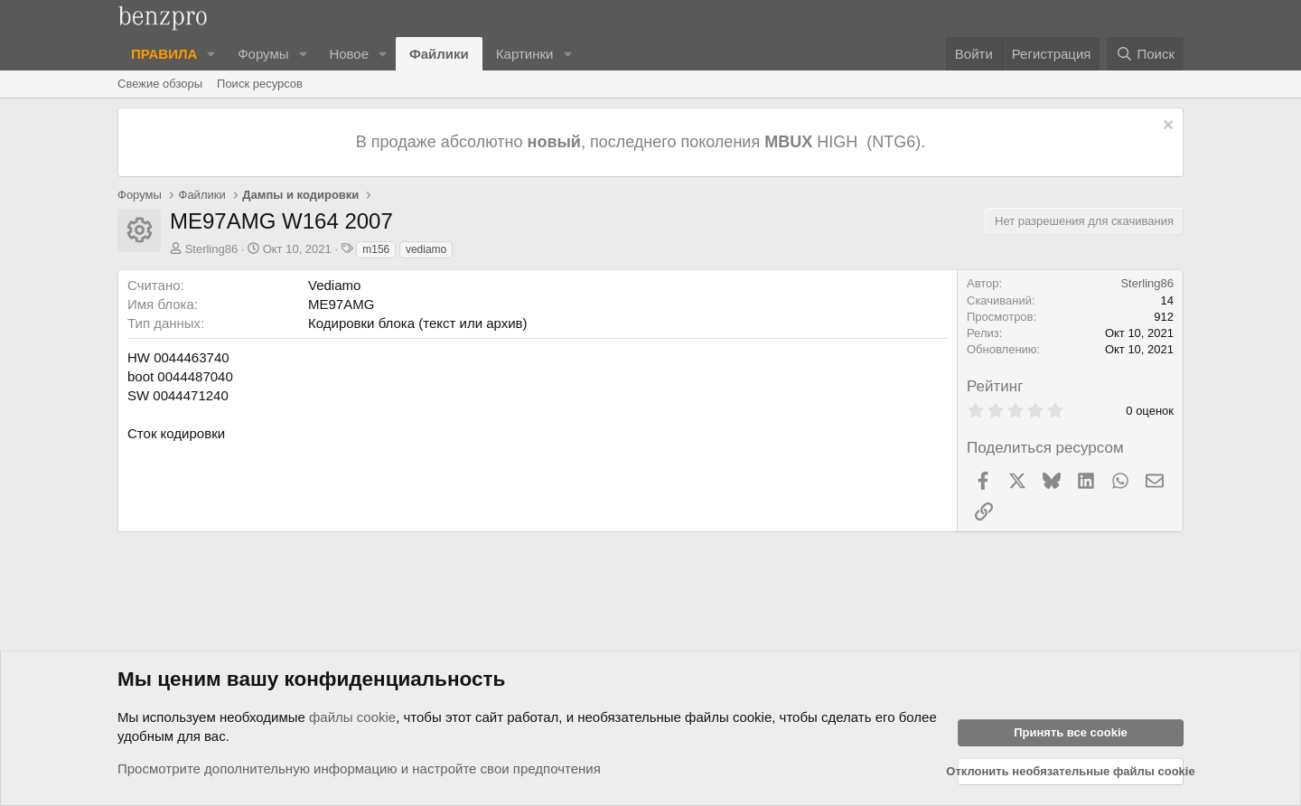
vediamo (426, 249)
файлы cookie (352, 717)
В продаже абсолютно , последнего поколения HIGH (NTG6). (643, 142)
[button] (211, 53)
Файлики (439, 53)
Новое (349, 53)
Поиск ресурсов (260, 83)
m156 (375, 249)
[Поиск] (1145, 53)
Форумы (263, 53)
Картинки (525, 53)
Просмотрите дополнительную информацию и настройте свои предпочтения (359, 768)
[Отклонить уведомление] (1166, 126)
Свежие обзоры (159, 83)
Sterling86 (212, 249)
